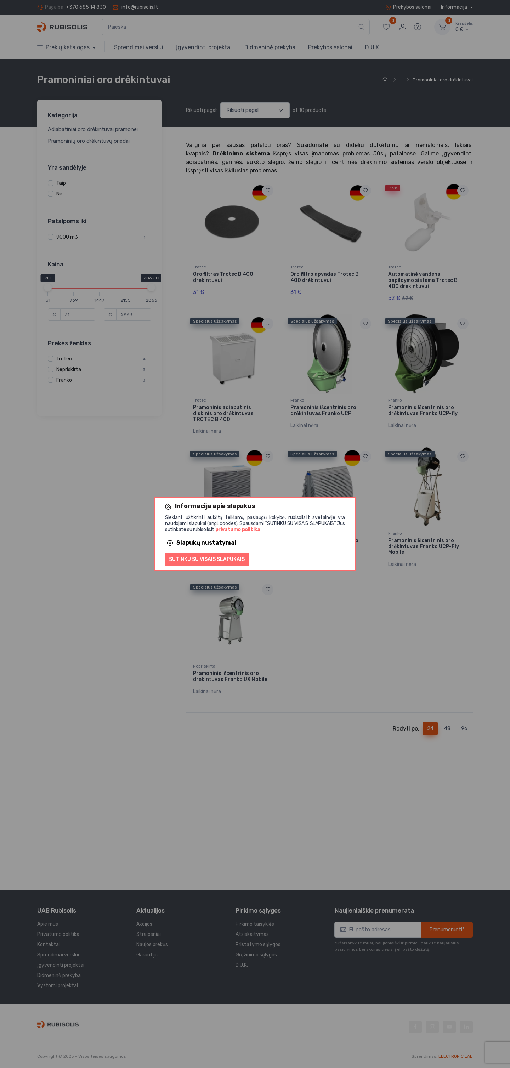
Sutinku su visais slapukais (207, 559)
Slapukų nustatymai (201, 542)
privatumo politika (237, 530)
